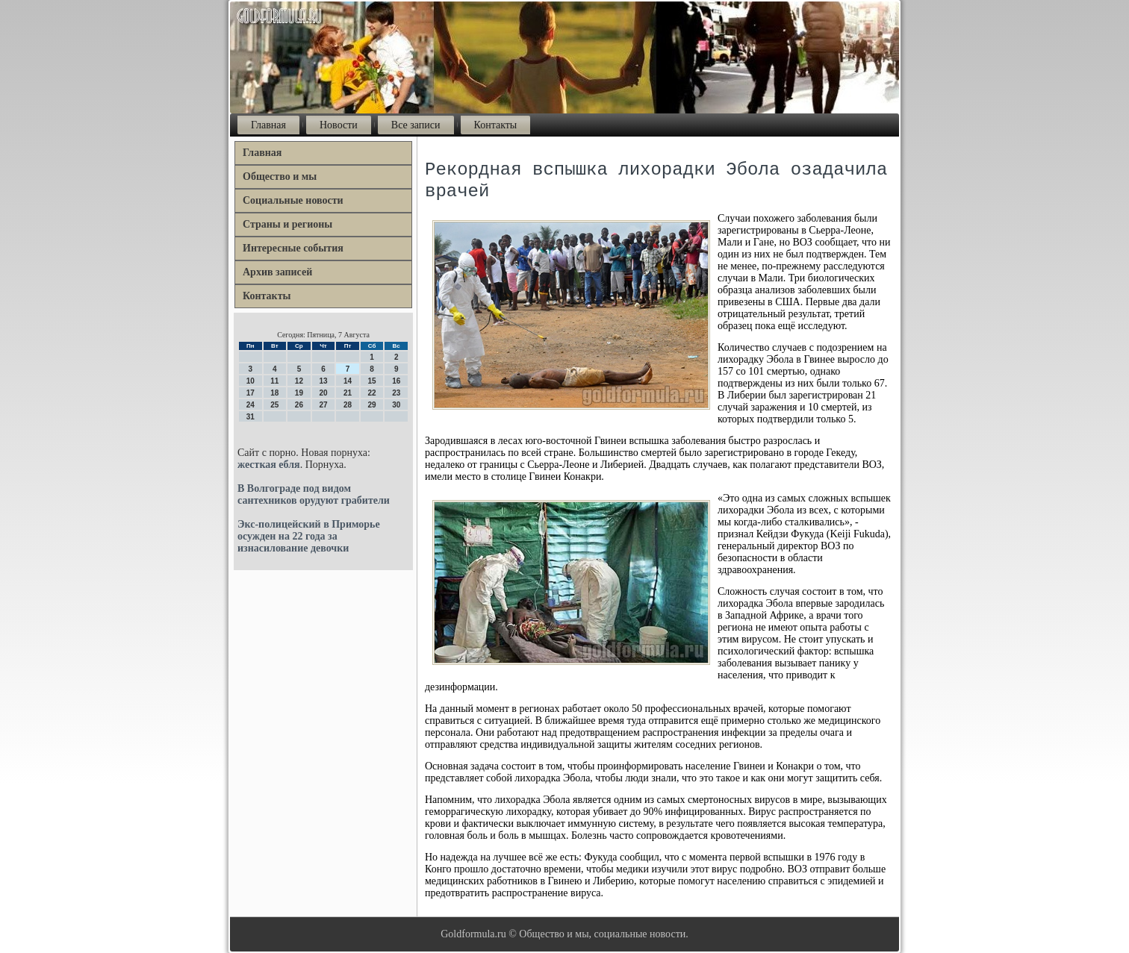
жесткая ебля (268, 464)
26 (299, 405)
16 (396, 381)
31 (250, 417)
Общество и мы (280, 176)
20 (323, 393)
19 (299, 393)
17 (250, 393)
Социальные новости (293, 200)
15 (372, 381)
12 (299, 381)
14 (347, 381)
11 (274, 381)
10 (250, 381)
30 (396, 405)
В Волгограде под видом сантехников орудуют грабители (313, 494)
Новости (339, 125)
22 (372, 393)
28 (347, 405)
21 (347, 393)
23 (396, 393)
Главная (268, 125)
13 (323, 381)
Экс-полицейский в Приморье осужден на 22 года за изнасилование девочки (308, 536)
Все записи (416, 125)
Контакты (495, 125)
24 (250, 405)
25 (274, 405)
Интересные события (293, 248)
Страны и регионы (287, 224)
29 (372, 405)
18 (274, 393)
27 (323, 405)
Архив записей (277, 272)
